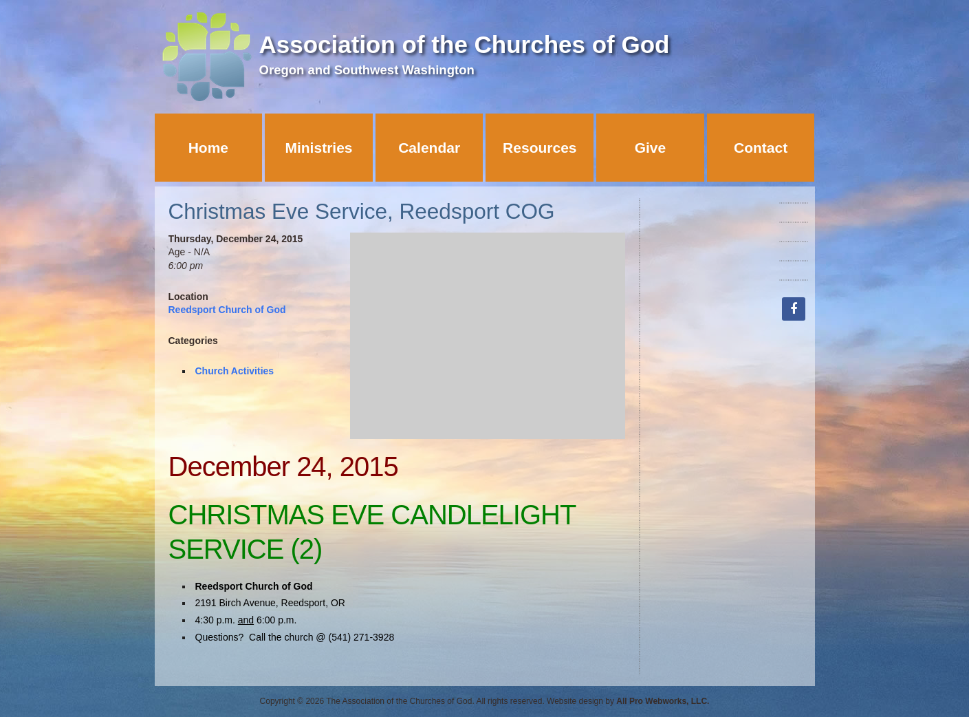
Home (208, 148)
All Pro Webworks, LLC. (662, 701)
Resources (539, 148)
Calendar (429, 148)
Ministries (318, 148)
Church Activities (234, 370)
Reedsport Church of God (227, 309)
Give (650, 148)
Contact (760, 148)
